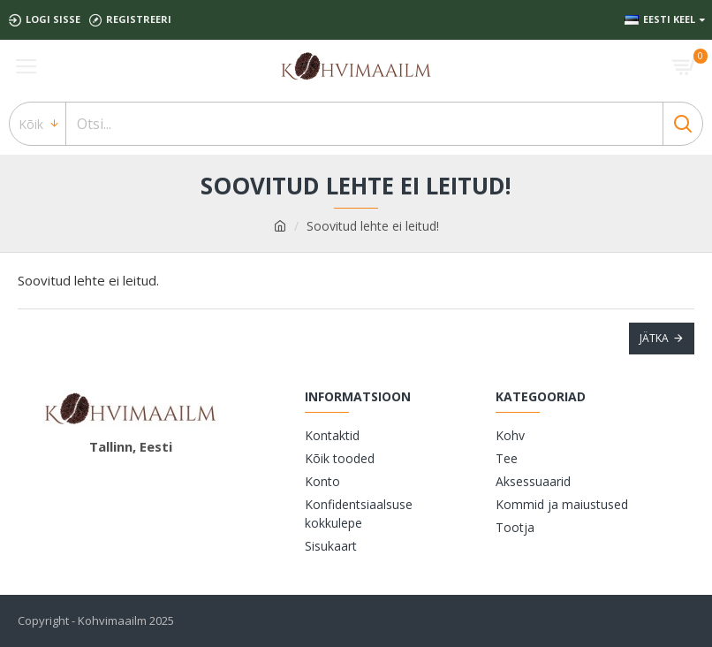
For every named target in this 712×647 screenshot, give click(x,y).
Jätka (654, 338)
